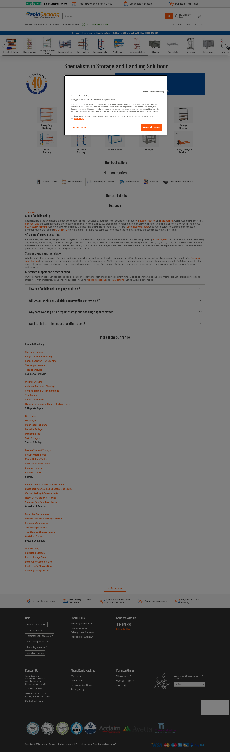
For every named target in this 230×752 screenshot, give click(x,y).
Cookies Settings (80, 127)
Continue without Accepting (153, 92)
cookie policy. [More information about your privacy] (79, 119)
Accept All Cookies (151, 127)
